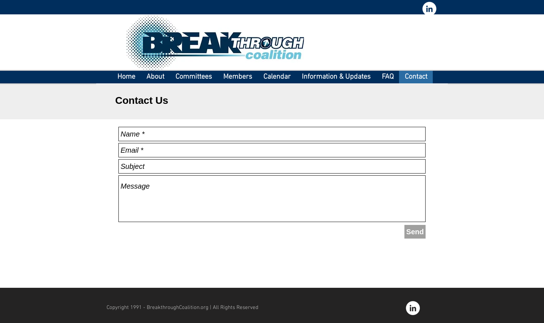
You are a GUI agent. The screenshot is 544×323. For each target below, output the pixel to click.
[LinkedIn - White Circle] (429, 9)
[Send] (415, 232)
